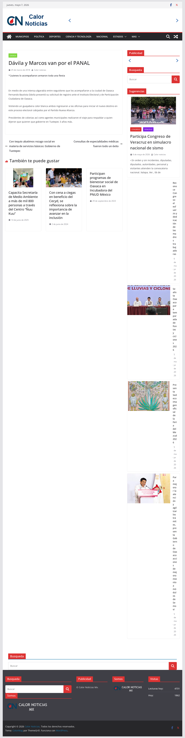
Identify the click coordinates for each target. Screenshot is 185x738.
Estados (118, 36)
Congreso (135, 129)
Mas (134, 36)
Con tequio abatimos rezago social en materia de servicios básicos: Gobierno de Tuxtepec (32, 146)
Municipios (22, 36)
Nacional (102, 36)
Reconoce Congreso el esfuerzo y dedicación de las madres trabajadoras (175, 218)
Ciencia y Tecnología (78, 36)
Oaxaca (13, 55)
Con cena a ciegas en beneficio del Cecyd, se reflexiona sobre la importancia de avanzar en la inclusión (63, 205)
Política (39, 36)
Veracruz (148, 129)
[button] (125, 36)
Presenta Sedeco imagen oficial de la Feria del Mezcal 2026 (175, 413)
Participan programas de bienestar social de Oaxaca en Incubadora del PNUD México (104, 184)
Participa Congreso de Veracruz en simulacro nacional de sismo (150, 142)
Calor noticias (40, 70)
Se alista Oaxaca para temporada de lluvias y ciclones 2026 (175, 319)
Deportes (55, 36)
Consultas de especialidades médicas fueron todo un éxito (98, 144)
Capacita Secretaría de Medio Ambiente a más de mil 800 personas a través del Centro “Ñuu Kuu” (23, 203)
